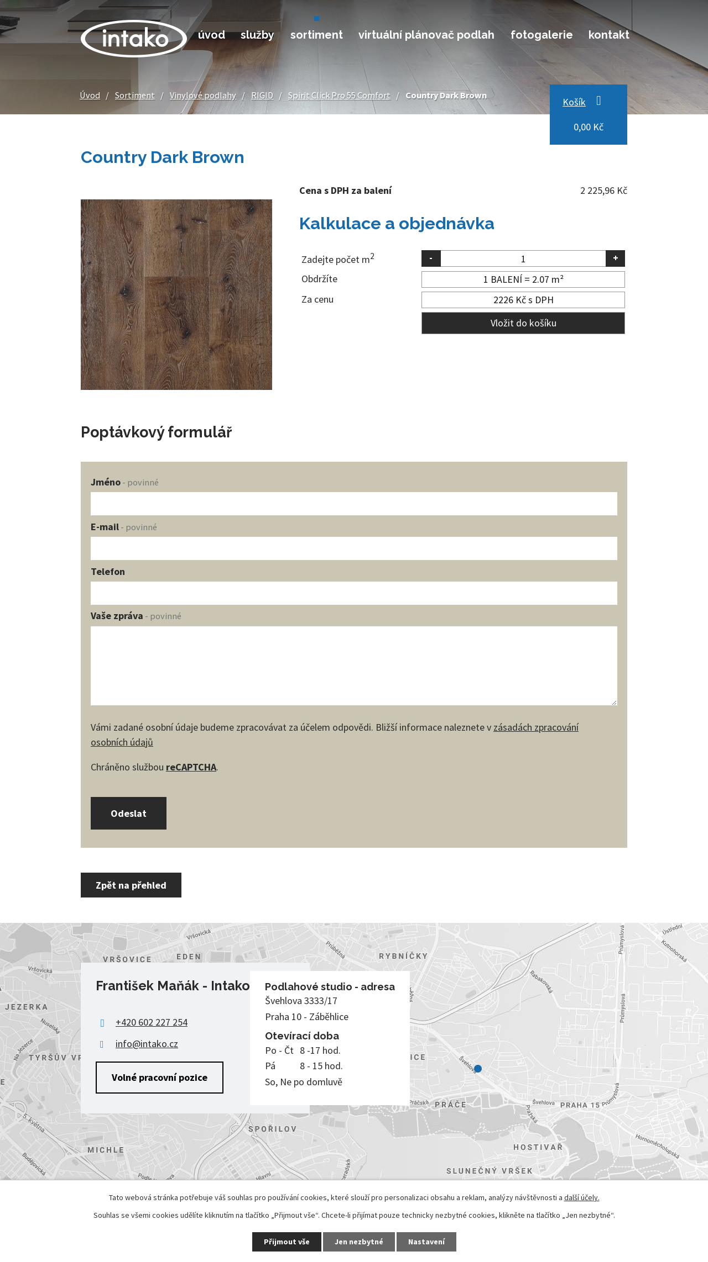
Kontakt (609, 34)
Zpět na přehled (131, 885)
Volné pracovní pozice (159, 1077)
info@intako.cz (147, 1043)
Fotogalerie (542, 34)
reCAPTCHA (191, 767)
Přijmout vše (287, 1242)
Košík (574, 102)
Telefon (108, 571)
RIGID (262, 95)
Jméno (125, 482)
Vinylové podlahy (203, 95)
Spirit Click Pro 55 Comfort (339, 95)
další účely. (582, 1197)
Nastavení (426, 1242)
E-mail (124, 526)
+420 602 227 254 (152, 1022)
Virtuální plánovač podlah (426, 34)
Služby (257, 34)
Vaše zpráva (136, 615)
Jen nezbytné (359, 1242)
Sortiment (316, 34)
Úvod (211, 34)
